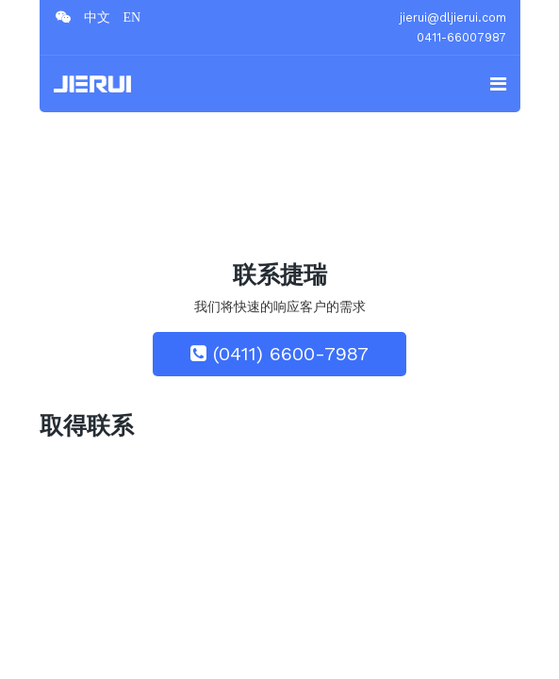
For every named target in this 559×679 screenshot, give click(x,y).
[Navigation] (498, 84)
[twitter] (97, 17)
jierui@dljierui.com (453, 17)
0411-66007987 (461, 37)
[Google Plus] (132, 17)
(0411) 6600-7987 (279, 353)
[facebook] (63, 17)
